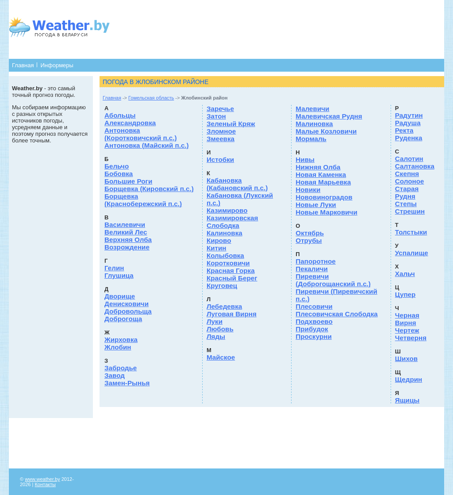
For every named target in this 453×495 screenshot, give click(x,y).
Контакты (45, 484)
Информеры (56, 65)
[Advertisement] (276, 29)
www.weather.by (42, 479)
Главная (23, 65)
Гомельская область (151, 97)
